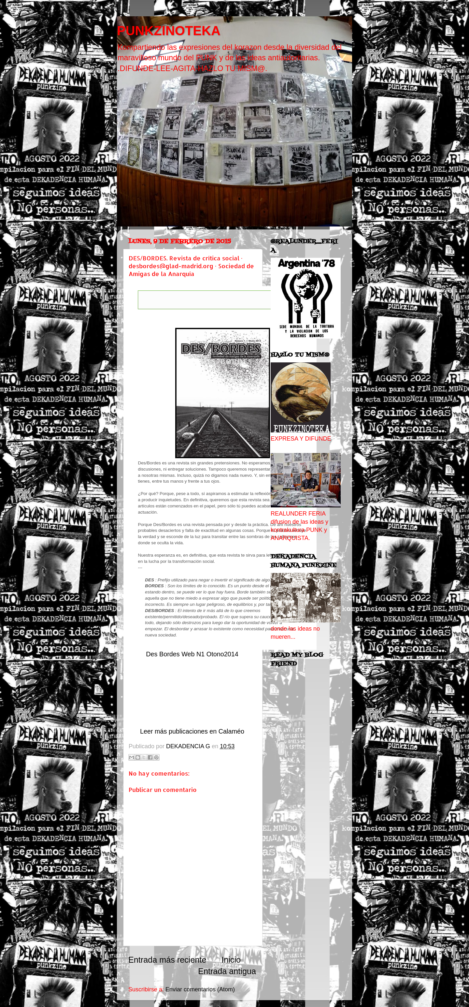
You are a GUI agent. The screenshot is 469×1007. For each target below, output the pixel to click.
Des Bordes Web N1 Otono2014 (192, 654)
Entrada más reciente (167, 959)
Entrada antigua (227, 971)
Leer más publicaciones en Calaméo (192, 731)
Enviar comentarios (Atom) (200, 989)
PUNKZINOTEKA (168, 30)
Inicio (231, 959)
